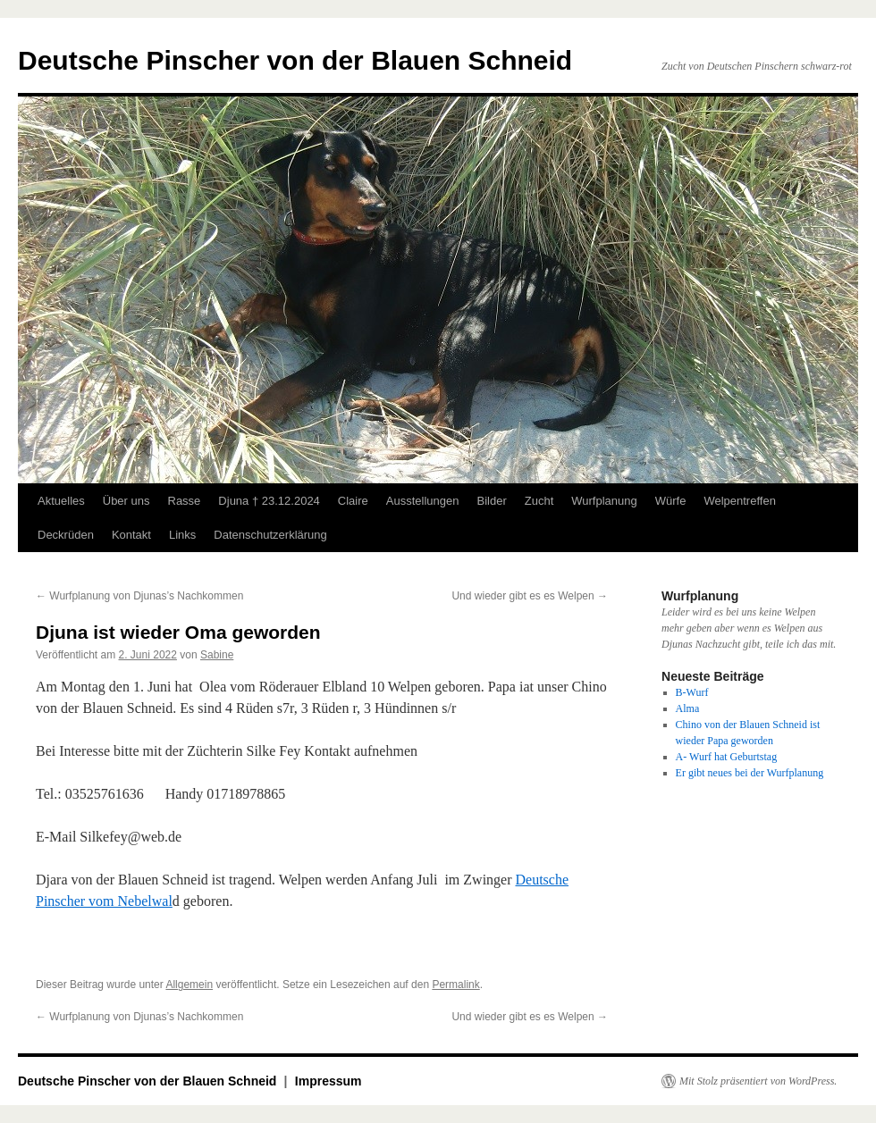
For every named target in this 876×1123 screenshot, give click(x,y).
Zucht (539, 500)
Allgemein (189, 984)
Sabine (216, 655)
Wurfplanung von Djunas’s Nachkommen (139, 596)
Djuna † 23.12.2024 (268, 500)
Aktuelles (61, 500)
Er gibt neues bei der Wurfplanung (750, 773)
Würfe (670, 500)
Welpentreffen (739, 500)
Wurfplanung (603, 500)
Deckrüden (66, 534)
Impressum (328, 1081)
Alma (688, 708)
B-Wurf (692, 692)
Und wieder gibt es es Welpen (529, 596)
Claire (353, 500)
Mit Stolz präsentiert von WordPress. (758, 1081)
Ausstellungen (422, 500)
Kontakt (131, 534)
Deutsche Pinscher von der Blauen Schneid (295, 60)
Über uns (126, 500)
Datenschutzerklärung (270, 534)
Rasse (184, 500)
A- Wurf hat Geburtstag (727, 756)
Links (182, 534)
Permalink (455, 984)
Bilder (491, 500)
